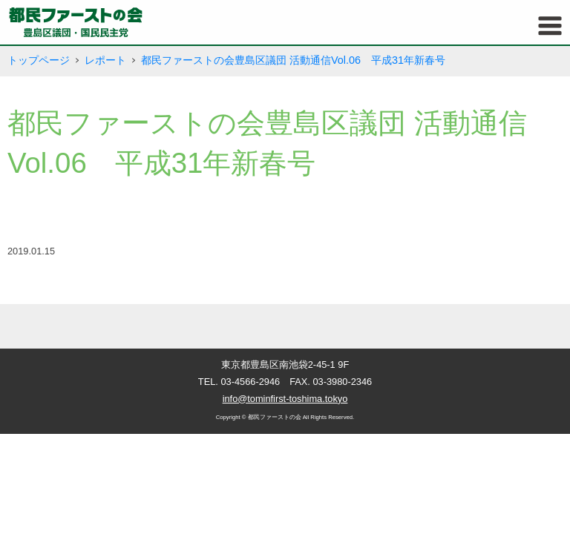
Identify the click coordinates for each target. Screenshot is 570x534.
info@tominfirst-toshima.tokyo (285, 398)
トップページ (38, 60)
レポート (105, 60)
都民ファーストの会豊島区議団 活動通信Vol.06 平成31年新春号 (293, 60)
